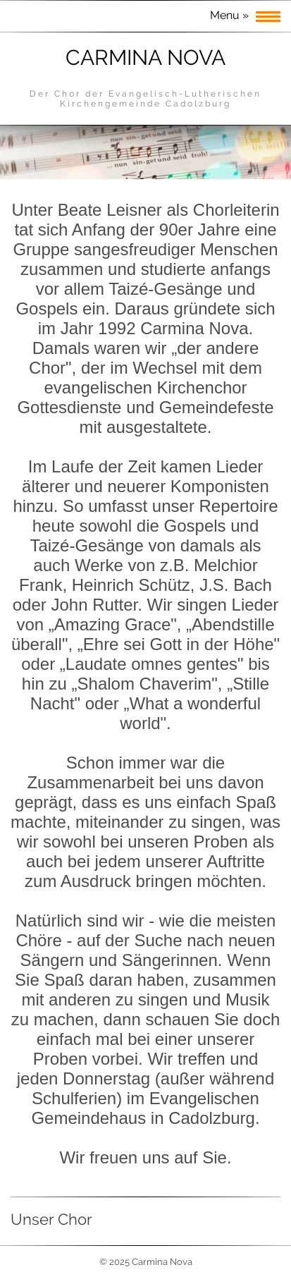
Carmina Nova (145, 57)
